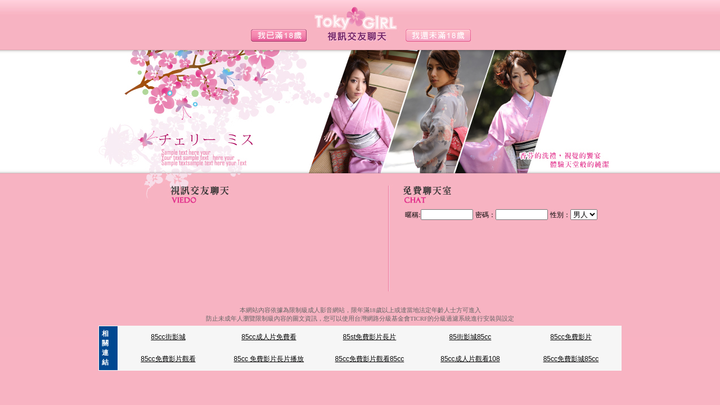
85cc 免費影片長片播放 (269, 359)
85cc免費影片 (570, 337)
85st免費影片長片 (370, 337)
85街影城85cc (470, 337)
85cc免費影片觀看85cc (369, 359)
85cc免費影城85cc (571, 359)
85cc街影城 (168, 337)
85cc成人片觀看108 (470, 359)
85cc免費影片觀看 (168, 359)
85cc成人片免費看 (268, 337)
